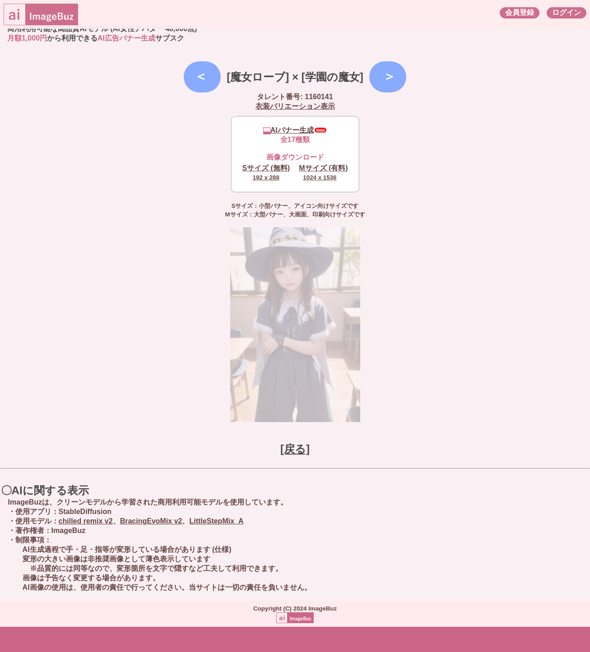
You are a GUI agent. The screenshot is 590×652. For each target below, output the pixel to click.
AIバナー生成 (288, 130)
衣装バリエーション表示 (295, 106)
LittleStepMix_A (216, 521)
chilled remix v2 (86, 521)
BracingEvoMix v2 (151, 521)
